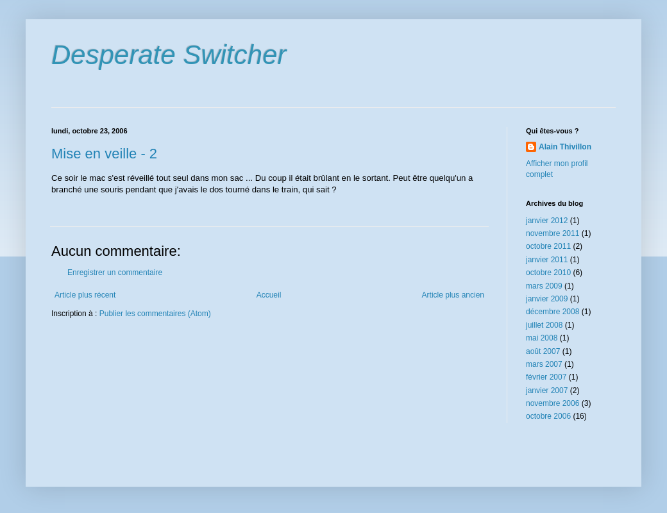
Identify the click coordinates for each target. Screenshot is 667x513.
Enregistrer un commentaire (114, 272)
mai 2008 (541, 337)
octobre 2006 (548, 416)
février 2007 (546, 377)
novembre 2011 (552, 233)
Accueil (269, 294)
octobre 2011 (548, 246)
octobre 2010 (548, 272)
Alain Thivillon (565, 146)
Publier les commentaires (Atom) (155, 313)
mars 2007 (544, 364)
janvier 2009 (547, 298)
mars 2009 (544, 286)
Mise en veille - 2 (104, 154)
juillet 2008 (544, 325)
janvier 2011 (547, 259)
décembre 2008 (552, 311)
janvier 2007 (547, 390)
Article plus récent (85, 294)
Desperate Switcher (169, 55)
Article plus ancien (453, 294)
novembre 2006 (552, 403)
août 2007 (543, 351)
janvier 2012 (547, 220)
